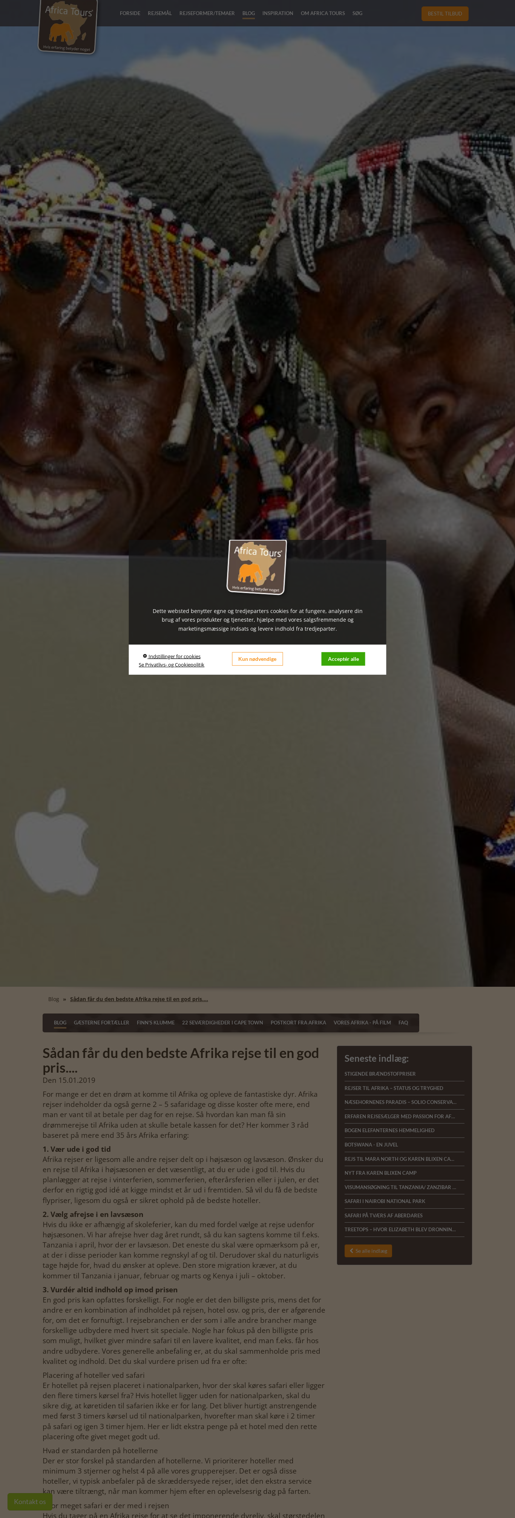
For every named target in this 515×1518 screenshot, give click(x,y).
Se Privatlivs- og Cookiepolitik (171, 664)
